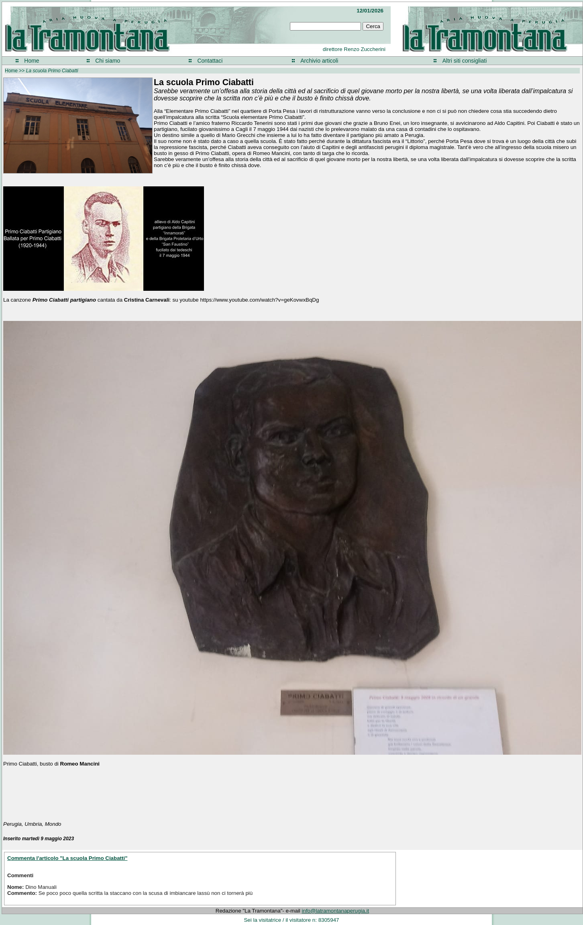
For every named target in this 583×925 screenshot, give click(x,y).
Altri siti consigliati (464, 60)
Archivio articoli (319, 60)
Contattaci (209, 60)
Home (31, 60)
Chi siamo (107, 60)
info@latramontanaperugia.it (335, 911)
